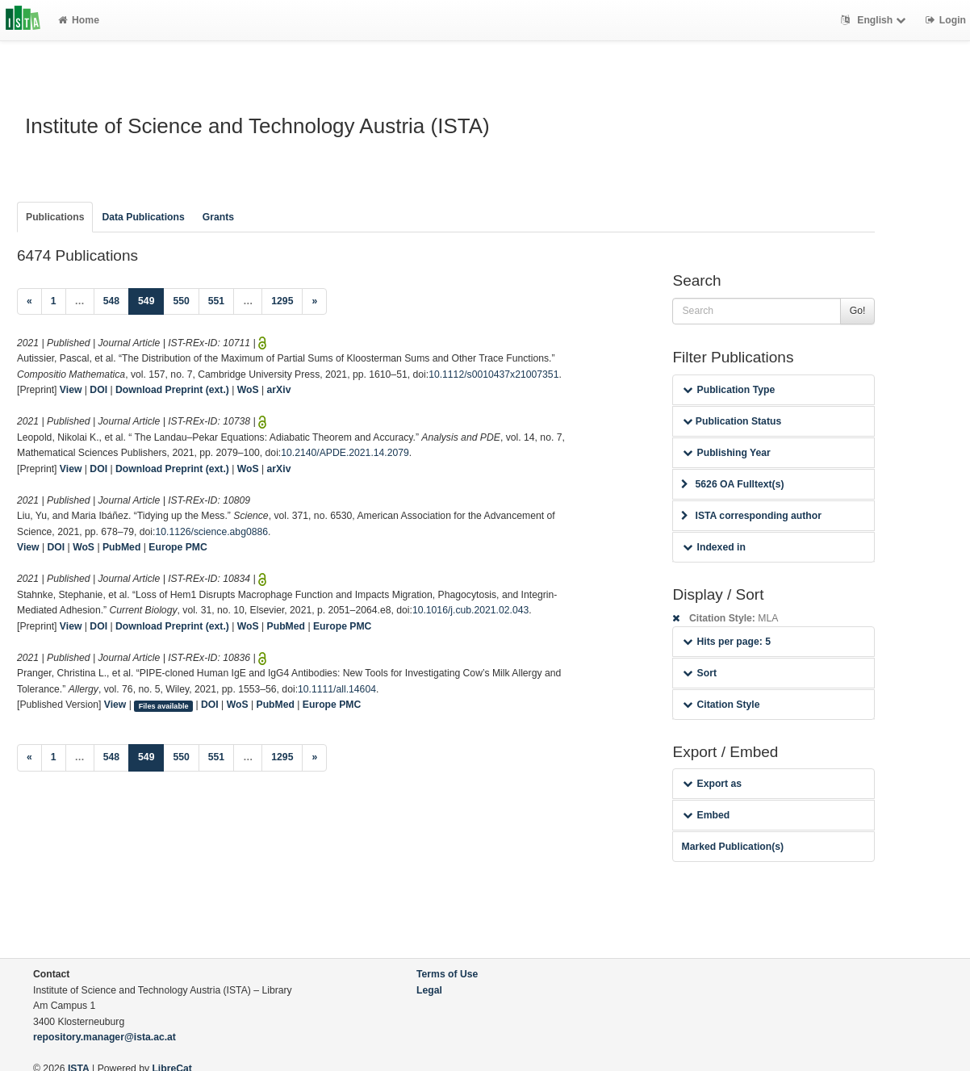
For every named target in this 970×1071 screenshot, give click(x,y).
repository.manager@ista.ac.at (104, 1037)
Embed (706, 815)
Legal (429, 990)
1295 (282, 301)
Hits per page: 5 (727, 641)
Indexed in (714, 547)
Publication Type (729, 389)
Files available (164, 705)
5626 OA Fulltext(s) (732, 484)
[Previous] (29, 302)
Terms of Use (447, 974)
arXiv (279, 389)
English (875, 20)
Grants (218, 217)
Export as (712, 783)
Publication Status (732, 421)
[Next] (314, 302)
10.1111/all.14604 (337, 689)
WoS (248, 389)
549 (151, 300)
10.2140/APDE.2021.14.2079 (345, 452)
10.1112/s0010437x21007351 (493, 374)
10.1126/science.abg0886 (211, 532)
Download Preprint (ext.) (172, 389)
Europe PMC (177, 547)
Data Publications (143, 217)
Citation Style (721, 704)
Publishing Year (726, 452)
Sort (699, 673)
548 (111, 301)
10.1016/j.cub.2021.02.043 (470, 610)
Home (78, 20)
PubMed (121, 547)
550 (181, 301)
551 (216, 301)
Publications (55, 217)
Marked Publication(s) (732, 846)
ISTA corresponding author (751, 515)
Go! (858, 310)
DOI (98, 389)
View (71, 389)
